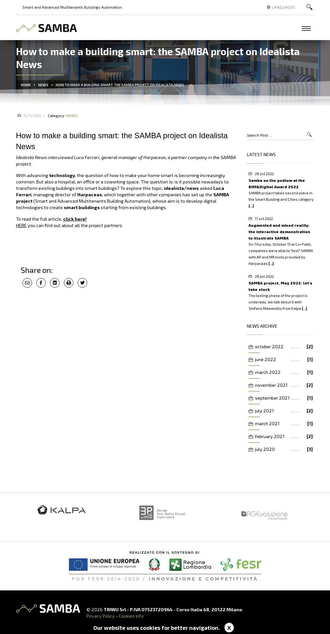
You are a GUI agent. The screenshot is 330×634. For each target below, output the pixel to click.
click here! (75, 219)
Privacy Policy (101, 616)
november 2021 (284, 385)
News (43, 85)
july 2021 (284, 411)
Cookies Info (131, 616)
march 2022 (284, 372)
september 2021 (284, 398)
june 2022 (284, 359)
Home (26, 85)
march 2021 (284, 423)
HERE (21, 225)
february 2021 (284, 436)
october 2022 (284, 346)
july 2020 (284, 449)
